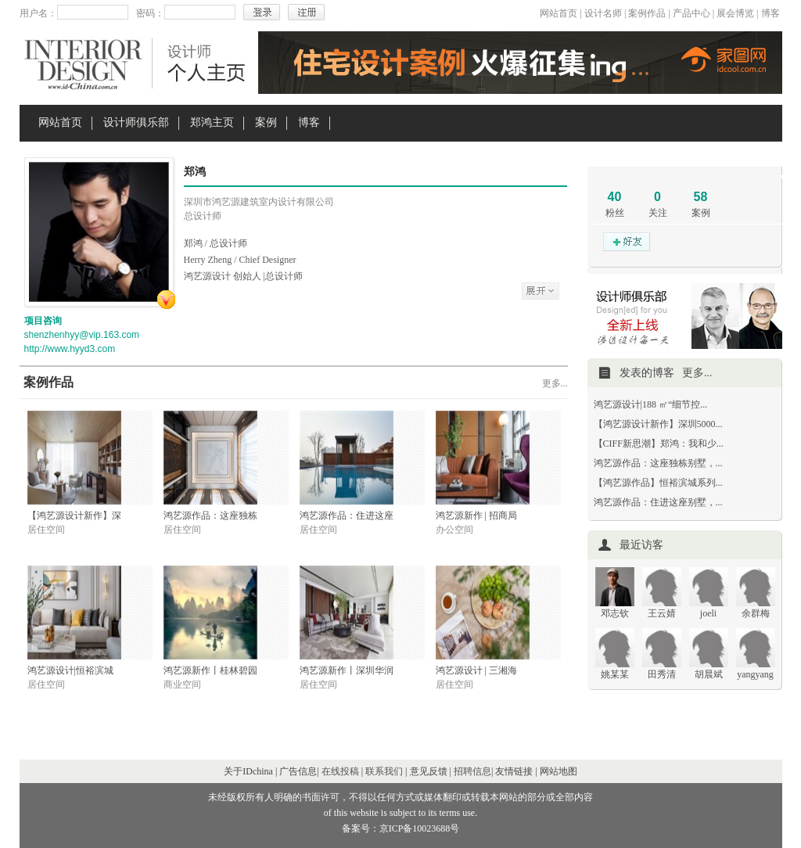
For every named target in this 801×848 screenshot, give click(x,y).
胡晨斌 (709, 674)
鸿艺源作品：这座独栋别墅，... (658, 463)
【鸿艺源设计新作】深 (74, 515)
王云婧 (662, 613)
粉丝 (614, 212)
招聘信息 (472, 771)
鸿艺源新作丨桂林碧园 (210, 670)
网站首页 (558, 13)
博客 (770, 13)
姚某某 (615, 674)
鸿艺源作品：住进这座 (346, 515)
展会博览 (735, 13)
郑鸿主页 (212, 122)
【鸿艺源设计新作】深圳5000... (658, 424)
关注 (657, 212)
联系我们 (384, 771)
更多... (555, 383)
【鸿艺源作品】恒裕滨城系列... (658, 482)
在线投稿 (340, 771)
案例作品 (647, 13)
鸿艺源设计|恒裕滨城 (70, 670)
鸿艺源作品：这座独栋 (210, 515)
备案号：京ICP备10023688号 (401, 828)
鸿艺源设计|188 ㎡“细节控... (651, 404)
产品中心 (691, 13)
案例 (266, 122)
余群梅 (756, 613)
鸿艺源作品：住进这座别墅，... (658, 502)
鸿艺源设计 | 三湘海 (476, 670)
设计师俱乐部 (136, 122)
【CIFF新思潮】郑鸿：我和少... (659, 443)
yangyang (755, 674)
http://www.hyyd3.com (70, 348)
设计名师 (603, 13)
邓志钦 (615, 613)
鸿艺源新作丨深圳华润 (346, 670)
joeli (708, 613)
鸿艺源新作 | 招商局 (476, 515)
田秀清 (662, 674)
